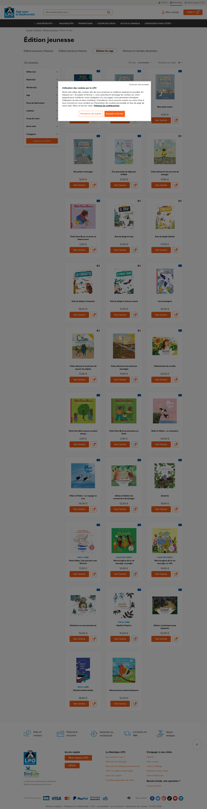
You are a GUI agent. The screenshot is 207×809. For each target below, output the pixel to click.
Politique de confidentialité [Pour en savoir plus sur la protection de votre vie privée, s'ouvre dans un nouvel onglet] (106, 106)
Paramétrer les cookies (90, 114)
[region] (104, 101)
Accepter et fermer (114, 114)
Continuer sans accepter (139, 85)
